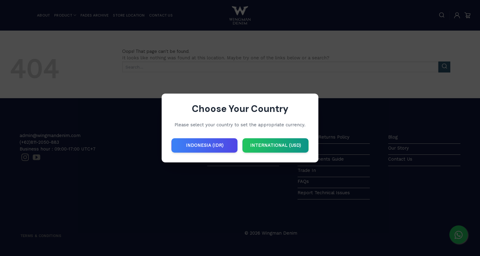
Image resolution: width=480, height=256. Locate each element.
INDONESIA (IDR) (204, 145)
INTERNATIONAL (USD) (275, 145)
